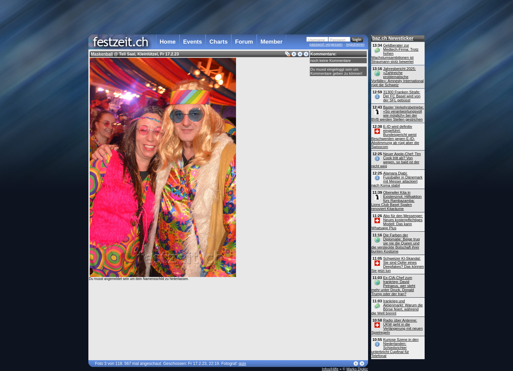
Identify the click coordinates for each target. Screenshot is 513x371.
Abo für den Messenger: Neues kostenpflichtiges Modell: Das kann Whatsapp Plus (397, 222)
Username (316, 40)
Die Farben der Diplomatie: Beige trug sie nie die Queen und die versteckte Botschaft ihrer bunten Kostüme (395, 243)
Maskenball (102, 54)
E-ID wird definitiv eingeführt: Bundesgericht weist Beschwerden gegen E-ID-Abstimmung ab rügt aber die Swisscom (395, 136)
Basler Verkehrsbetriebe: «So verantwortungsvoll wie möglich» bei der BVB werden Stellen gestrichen (397, 113)
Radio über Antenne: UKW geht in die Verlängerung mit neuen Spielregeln (397, 326)
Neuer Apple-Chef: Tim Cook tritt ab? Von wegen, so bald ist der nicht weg (396, 160)
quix (242, 363)
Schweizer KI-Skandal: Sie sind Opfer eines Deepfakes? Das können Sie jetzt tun (397, 264)
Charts (218, 42)
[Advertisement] (228, 16)
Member (271, 42)
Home (168, 42)
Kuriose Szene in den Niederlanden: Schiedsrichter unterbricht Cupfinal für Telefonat (395, 348)
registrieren (355, 44)
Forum (244, 42)
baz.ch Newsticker (392, 38)
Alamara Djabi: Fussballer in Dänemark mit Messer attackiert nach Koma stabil (397, 179)
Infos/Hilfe (330, 369)
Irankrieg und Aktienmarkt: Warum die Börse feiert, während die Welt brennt (397, 307)
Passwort (337, 40)
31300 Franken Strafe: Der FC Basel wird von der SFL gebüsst (402, 96)
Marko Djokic (357, 369)
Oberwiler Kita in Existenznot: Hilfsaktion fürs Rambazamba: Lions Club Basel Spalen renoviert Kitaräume (396, 200)
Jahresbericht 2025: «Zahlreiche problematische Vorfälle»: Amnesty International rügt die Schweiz (397, 77)
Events (192, 42)
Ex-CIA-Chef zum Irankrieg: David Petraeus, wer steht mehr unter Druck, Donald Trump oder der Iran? (393, 286)
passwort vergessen (326, 44)
